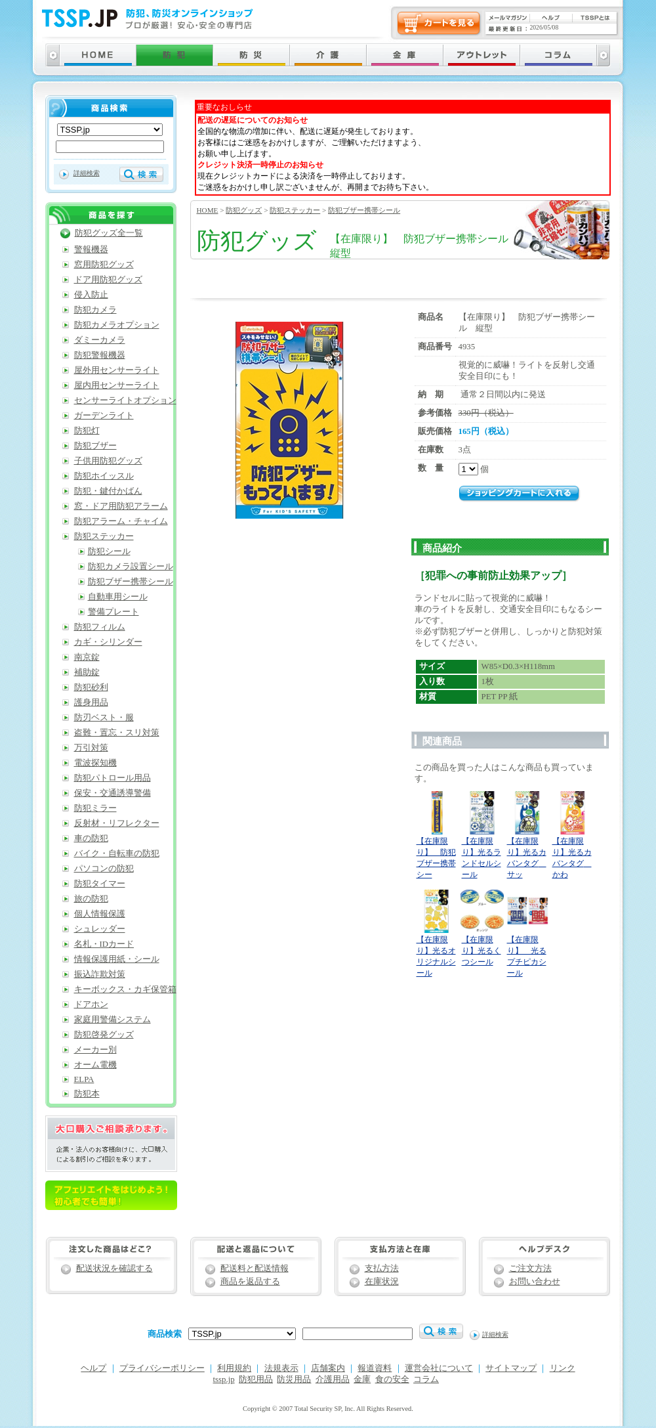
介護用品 (333, 1379)
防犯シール (109, 551)
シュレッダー (99, 929)
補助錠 (87, 672)
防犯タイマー (99, 883)
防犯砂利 (91, 687)
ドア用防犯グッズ (108, 279)
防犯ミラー (95, 808)
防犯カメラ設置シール (130, 566)
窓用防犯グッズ (104, 264)
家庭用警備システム (112, 1019)
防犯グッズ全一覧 (109, 233)
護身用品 (91, 702)
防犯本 (87, 1093)
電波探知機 (95, 763)
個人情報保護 (99, 914)
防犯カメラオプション (116, 325)
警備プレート (113, 612)
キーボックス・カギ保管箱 (125, 989)
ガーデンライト (104, 415)
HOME (207, 210)
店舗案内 (328, 1368)
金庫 (362, 1379)
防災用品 (294, 1379)
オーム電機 (95, 1065)
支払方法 (382, 1268)
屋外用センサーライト (116, 370)
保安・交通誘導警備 (112, 793)
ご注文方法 (530, 1268)
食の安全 (392, 1379)
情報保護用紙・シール (116, 959)
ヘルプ (93, 1368)
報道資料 (375, 1368)
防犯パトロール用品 (112, 778)
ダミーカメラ (99, 340)
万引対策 (91, 747)
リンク (562, 1368)
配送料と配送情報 (254, 1268)
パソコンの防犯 (104, 868)
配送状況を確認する (114, 1268)
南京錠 (87, 657)
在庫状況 (382, 1281)
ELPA (84, 1079)
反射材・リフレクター (116, 823)
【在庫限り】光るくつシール (481, 950)
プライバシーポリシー (162, 1368)
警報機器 (91, 249)
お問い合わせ (534, 1281)
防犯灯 (87, 430)
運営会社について (439, 1368)
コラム (426, 1379)
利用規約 (234, 1368)
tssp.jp (224, 1379)
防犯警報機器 (99, 355)
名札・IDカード (104, 944)
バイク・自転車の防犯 (116, 853)
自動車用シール (118, 596)
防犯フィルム (99, 627)
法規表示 (281, 1368)
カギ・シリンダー (108, 642)
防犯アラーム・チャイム (121, 521)
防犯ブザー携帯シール (364, 210)
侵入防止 (91, 294)
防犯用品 (256, 1379)
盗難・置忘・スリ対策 (116, 732)
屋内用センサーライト (116, 385)
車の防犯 (91, 838)
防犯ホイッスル (104, 476)
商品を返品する (250, 1281)
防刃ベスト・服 (104, 717)
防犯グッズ (244, 210)
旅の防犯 (91, 898)
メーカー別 (95, 1049)
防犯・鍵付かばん (108, 491)
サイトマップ (511, 1368)
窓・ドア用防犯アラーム (121, 506)
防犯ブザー (95, 445)
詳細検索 (86, 173)
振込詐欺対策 (99, 974)
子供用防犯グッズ (108, 460)
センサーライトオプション (125, 400)
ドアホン (91, 1004)
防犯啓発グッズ (104, 1034)
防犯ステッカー (295, 210)
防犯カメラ (95, 309)
